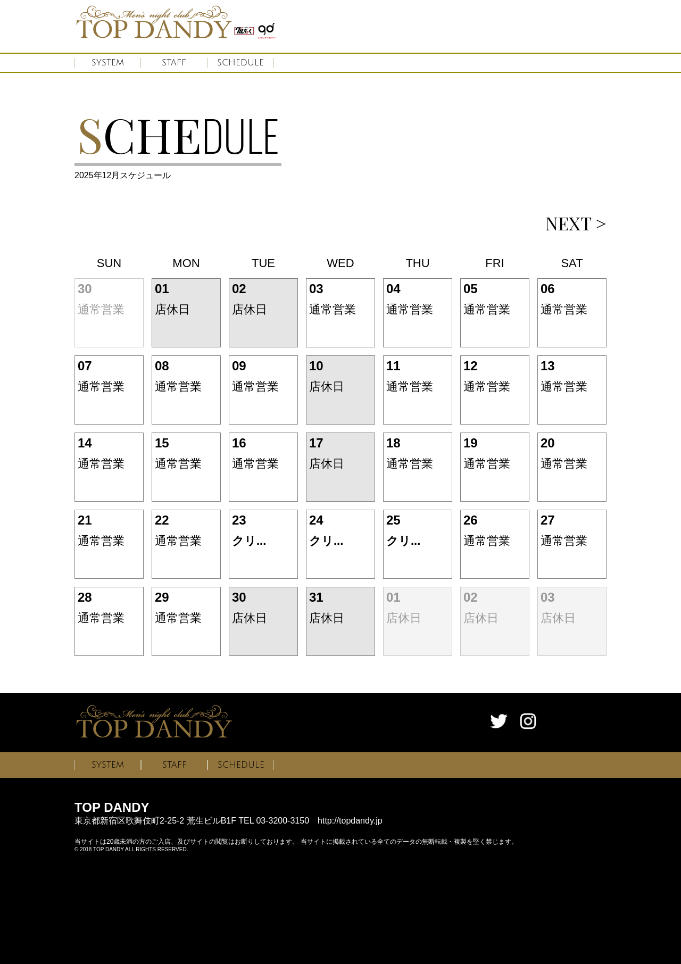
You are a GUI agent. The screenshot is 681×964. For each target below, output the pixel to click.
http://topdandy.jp (350, 820)
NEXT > (576, 223)
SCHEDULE (240, 63)
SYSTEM (108, 63)
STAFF (174, 63)
